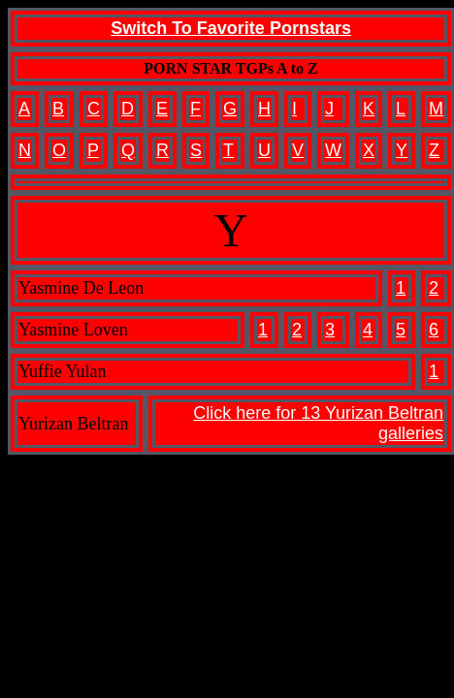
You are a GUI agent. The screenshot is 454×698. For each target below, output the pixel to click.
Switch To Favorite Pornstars (231, 28)
